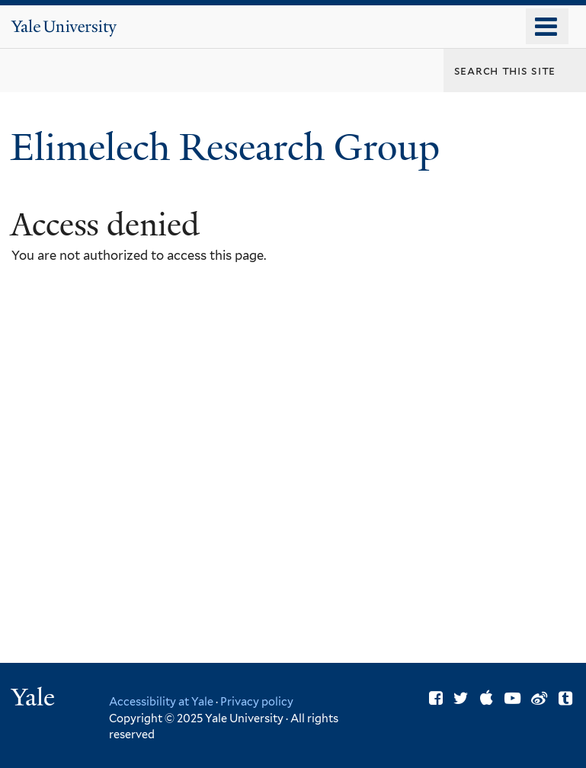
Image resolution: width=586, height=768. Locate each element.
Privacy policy (256, 701)
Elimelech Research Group (230, 147)
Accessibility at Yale (161, 701)
